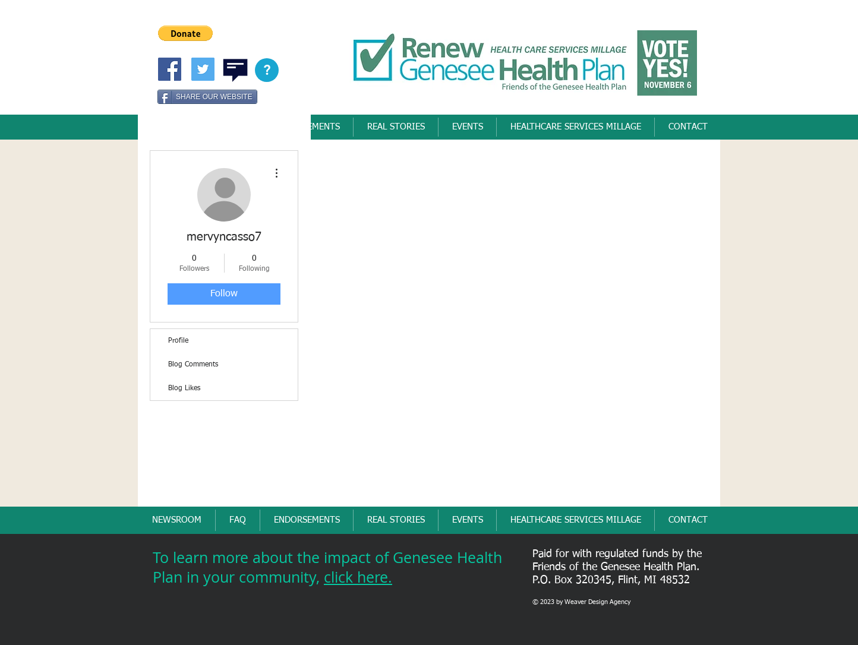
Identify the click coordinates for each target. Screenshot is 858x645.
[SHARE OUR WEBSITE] (207, 97)
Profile (178, 340)
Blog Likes (184, 388)
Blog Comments (193, 364)
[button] (185, 33)
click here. (358, 577)
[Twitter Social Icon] (202, 69)
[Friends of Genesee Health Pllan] (169, 69)
